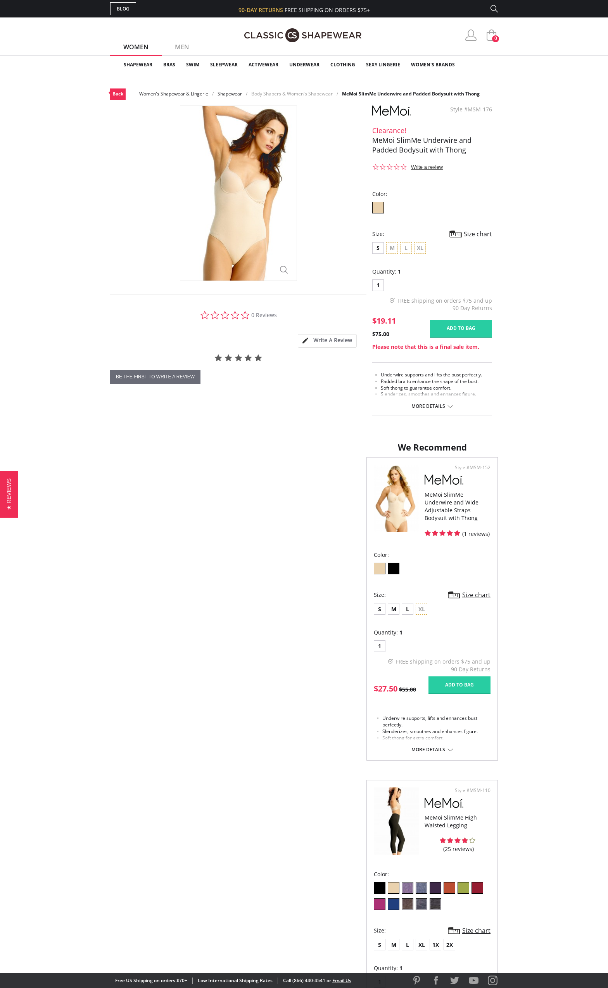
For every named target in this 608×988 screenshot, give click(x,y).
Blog (123, 8)
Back (117, 93)
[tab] (327, 341)
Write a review (427, 167)
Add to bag (461, 328)
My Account (259, 860)
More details (428, 406)
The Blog (356, 885)
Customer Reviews (369, 860)
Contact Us (258, 910)
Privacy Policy (363, 897)
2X (388, 629)
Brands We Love (366, 872)
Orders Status (262, 872)
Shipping (253, 885)
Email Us (341, 980)
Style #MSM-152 (275, 475)
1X (374, 629)
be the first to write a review (155, 377)
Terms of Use (170, 953)
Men (182, 47)
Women (136, 47)
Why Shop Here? (365, 847)
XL (360, 629)
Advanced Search (266, 847)
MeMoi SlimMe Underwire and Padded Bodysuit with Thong (411, 93)
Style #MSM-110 (470, 475)
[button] (9, 493)
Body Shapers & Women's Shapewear (292, 93)
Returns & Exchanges (272, 897)
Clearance (481, 64)
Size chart (478, 234)
